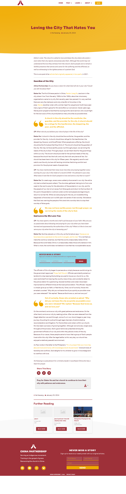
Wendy (40, 105)
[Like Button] (85, 385)
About (88, 3)
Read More (41, 429)
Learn (78, 3)
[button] (38, 373)
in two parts (77, 74)
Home (61, 3)
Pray (69, 3)
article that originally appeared (61, 74)
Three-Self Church (60, 273)
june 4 (36, 418)
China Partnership (55, 474)
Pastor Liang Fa (72, 93)
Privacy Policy (70, 474)
